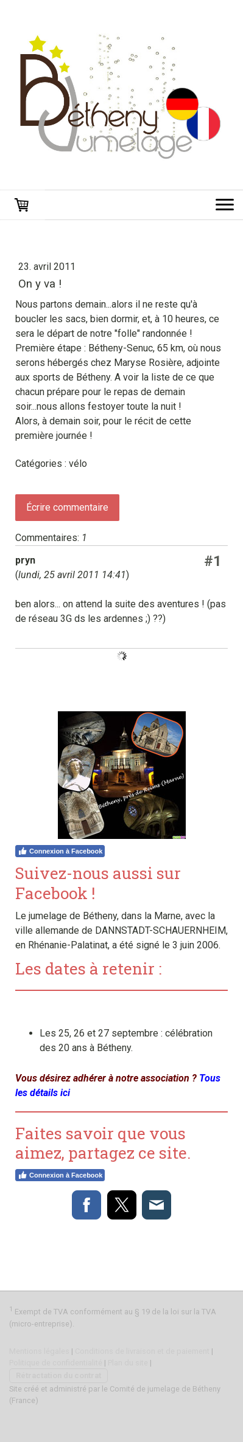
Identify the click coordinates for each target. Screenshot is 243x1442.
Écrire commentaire (67, 507)
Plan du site (128, 1362)
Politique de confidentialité (55, 1362)
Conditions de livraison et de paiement (142, 1351)
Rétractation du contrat (58, 1375)
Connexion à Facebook (60, 851)
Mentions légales (39, 1351)
